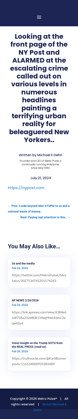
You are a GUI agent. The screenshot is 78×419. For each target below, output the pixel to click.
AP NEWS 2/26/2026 (25, 300)
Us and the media (23, 263)
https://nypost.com (26, 187)
